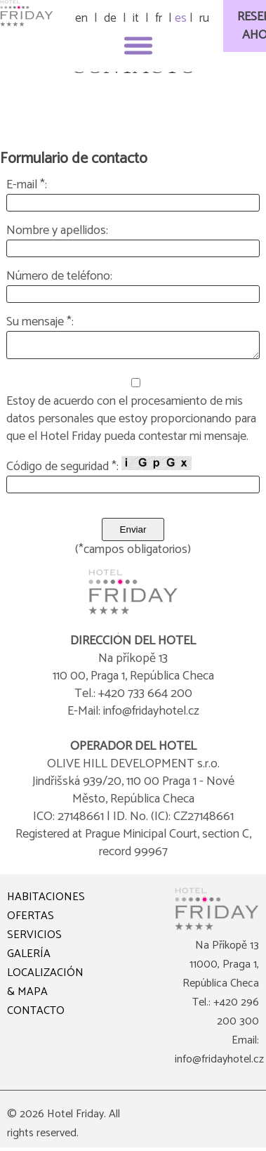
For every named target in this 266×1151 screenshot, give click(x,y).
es (181, 18)
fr (158, 18)
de (110, 18)
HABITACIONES (46, 901)
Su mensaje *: (40, 322)
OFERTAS (30, 920)
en (81, 18)
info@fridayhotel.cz (219, 1063)
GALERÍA (29, 958)
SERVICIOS (34, 939)
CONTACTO (36, 1015)
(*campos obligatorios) (133, 554)
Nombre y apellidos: (57, 231)
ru (204, 18)
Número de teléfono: (59, 276)
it (136, 18)
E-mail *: (26, 185)
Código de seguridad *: (99, 470)
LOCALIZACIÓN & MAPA (45, 987)
